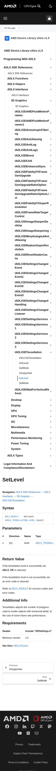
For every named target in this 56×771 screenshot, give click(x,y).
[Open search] (39, 6)
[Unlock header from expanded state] (49, 18)
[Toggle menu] (5, 18)
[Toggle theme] (51, 6)
